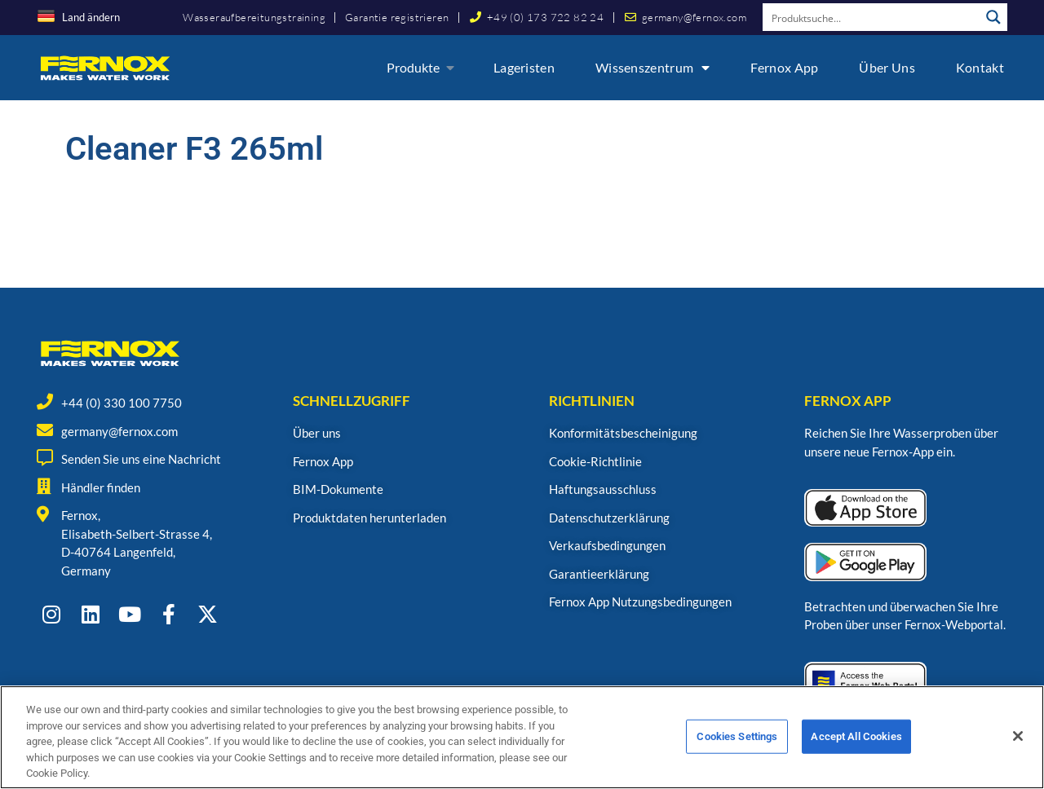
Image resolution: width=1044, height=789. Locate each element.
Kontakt (980, 67)
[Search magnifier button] (993, 17)
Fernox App (784, 67)
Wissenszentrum (652, 67)
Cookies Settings (737, 748)
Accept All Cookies (856, 748)
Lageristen (524, 67)
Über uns (886, 67)
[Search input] (872, 17)
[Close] (1018, 748)
